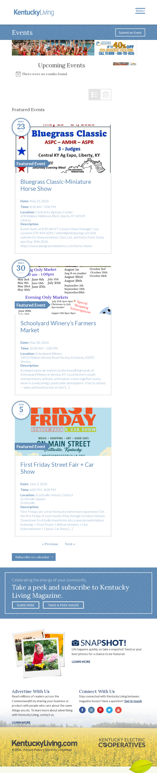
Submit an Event (130, 33)
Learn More (81, 663)
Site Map (65, 751)
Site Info (51, 751)
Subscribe (25, 606)
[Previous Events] (50, 545)
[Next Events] (70, 545)
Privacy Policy (33, 751)
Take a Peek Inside (63, 606)
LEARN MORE (21, 724)
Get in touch (133, 702)
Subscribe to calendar (32, 558)
